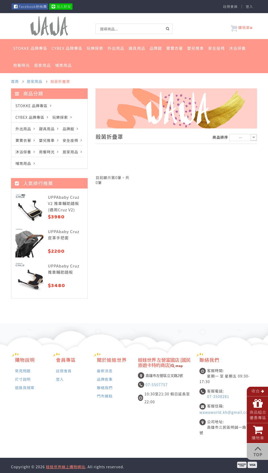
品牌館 (155, 48)
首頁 (15, 81)
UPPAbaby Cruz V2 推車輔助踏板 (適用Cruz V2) (63, 203)
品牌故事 (105, 379)
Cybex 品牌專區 (67, 48)
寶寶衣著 (174, 48)
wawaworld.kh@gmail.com (225, 412)
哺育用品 (63, 65)
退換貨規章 (25, 387)
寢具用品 (137, 48)
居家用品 (42, 65)
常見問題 (23, 370)
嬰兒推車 (195, 48)
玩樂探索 (95, 48)
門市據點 (105, 395)
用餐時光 (21, 65)
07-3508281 (218, 396)
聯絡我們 (105, 387)
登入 (249, 6)
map (177, 366)
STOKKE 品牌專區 (30, 48)
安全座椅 (216, 48)
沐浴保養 (237, 48)
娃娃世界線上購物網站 (65, 466)
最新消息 (105, 370)
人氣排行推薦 (34, 183)
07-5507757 (157, 384)
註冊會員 (230, 6)
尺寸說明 (23, 379)
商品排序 (220, 137)
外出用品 (116, 48)
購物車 (242, 28)
